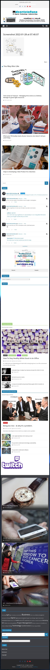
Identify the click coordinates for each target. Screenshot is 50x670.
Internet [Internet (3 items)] (21, 620)
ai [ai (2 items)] (16, 615)
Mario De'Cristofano (17, 361)
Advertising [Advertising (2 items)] (4, 615)
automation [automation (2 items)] (19, 615)
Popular (36, 270)
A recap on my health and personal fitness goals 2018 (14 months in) (28, 384)
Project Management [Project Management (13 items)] (24, 623)
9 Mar (25, 206)
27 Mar (25, 198)
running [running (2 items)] (36, 623)
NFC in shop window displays (10, 505)
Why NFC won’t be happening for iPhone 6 (14, 538)
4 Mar (25, 223)
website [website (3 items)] (38, 626)
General (19, 355)
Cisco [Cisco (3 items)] (31, 615)
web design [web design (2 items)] (35, 625)
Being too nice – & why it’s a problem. (17, 426)
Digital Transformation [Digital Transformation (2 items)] (40, 618)
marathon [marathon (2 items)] (33, 620)
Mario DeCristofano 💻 (12, 198)
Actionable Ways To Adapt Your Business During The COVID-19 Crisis (28, 370)
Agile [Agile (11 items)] (7, 615)
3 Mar (25, 234)
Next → (46, 62)
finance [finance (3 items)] (9, 620)
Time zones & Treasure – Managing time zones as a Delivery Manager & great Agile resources (22, 96)
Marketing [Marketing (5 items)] (45, 620)
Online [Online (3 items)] (5, 623)
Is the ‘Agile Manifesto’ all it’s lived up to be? (22, 436)
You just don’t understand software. (20, 450)
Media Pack (4, 649)
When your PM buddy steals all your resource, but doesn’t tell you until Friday (24, 137)
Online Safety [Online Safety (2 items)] (9, 623)
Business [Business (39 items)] (26, 614)
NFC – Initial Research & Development (13, 603)
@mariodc (20, 198)
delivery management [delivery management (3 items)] (39, 615)
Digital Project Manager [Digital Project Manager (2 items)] (31, 618)
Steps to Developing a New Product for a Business (19, 172)
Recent (13, 270)
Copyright (4, 655)
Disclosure (4, 652)
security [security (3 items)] (42, 623)
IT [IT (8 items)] (23, 620)
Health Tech (24, 355)
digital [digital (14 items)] (13, 618)
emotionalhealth (12, 355)
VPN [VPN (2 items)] (32, 625)
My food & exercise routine (18, 377)
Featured (5, 422)
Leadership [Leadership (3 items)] (26, 620)
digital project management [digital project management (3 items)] (21, 618)
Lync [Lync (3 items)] (30, 620)
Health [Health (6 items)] (17, 620)
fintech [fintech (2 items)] (12, 620)
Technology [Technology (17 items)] (16, 626)
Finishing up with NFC (8, 570)
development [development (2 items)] (4, 618)
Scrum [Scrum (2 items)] (39, 623)
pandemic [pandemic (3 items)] (15, 623)
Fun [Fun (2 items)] (14, 620)
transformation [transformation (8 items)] (26, 626)
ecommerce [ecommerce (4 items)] (4, 620)
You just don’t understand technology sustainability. (24, 443)
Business (5, 355)
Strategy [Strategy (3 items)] (10, 626)
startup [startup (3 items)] (6, 626)
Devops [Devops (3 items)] (8, 618)
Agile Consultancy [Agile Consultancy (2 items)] (13, 615)
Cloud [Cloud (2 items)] (34, 615)
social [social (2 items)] (46, 623)
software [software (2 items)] (3, 625)
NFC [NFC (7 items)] (3, 623)
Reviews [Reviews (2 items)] (33, 623)
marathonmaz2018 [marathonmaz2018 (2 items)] (38, 620)
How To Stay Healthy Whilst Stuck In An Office (21, 358)
